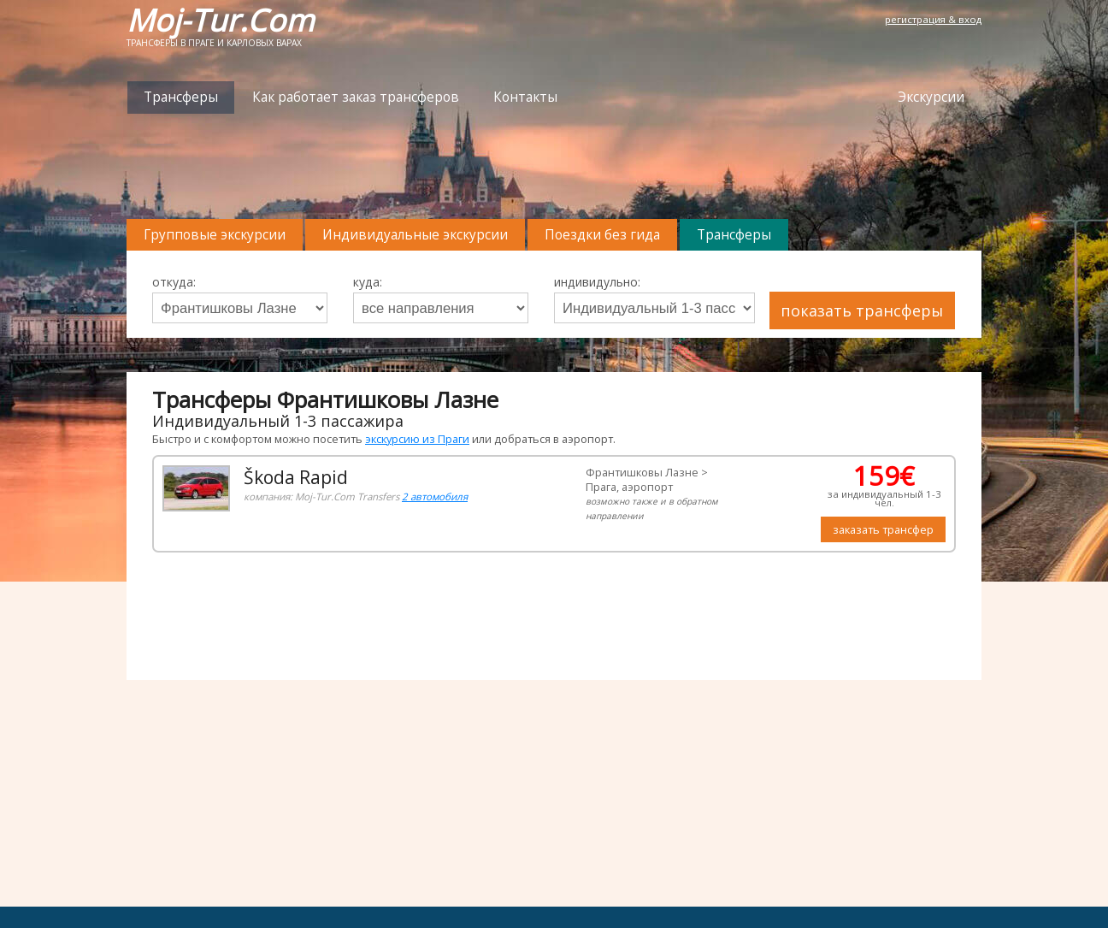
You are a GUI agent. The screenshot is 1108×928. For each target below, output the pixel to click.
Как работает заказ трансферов (355, 97)
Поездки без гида (602, 235)
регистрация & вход (933, 19)
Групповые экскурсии (215, 235)
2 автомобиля (435, 496)
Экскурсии (931, 97)
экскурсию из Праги (417, 438)
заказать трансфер (883, 529)
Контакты (525, 97)
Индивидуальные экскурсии (415, 235)
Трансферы (181, 97)
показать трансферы (862, 310)
